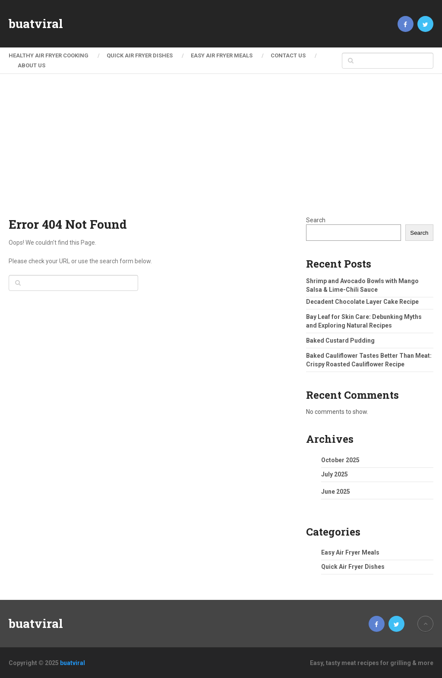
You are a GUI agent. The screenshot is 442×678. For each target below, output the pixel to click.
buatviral (36, 24)
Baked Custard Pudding (340, 340)
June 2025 (335, 491)
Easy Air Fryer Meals (222, 55)
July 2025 (334, 474)
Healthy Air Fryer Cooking (48, 55)
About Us (31, 65)
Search (315, 220)
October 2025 (340, 460)
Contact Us (288, 55)
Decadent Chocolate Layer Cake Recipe (362, 301)
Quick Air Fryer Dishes (140, 55)
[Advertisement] (221, 151)
